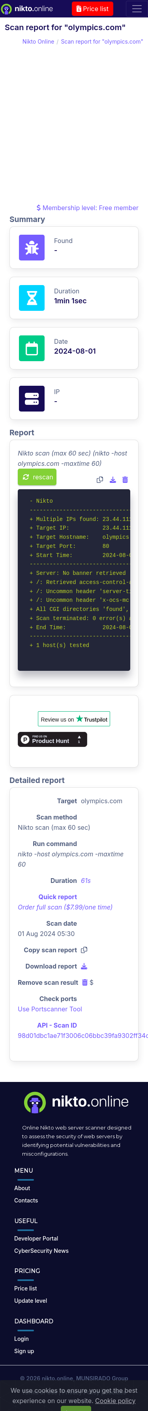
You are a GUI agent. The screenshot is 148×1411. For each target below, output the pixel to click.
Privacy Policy (80, 1392)
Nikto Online (38, 41)
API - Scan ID (57, 1025)
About (22, 1188)
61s (86, 881)
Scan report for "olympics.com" (102, 41)
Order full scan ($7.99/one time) (65, 907)
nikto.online (57, 1378)
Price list (93, 9)
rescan (38, 477)
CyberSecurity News (41, 1250)
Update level (30, 1300)
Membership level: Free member (88, 208)
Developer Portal (36, 1238)
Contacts (26, 1200)
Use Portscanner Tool (50, 1009)
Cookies (115, 1392)
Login (21, 1338)
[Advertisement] (74, 124)
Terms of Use (40, 1392)
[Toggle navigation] (137, 9)
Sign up (24, 1351)
